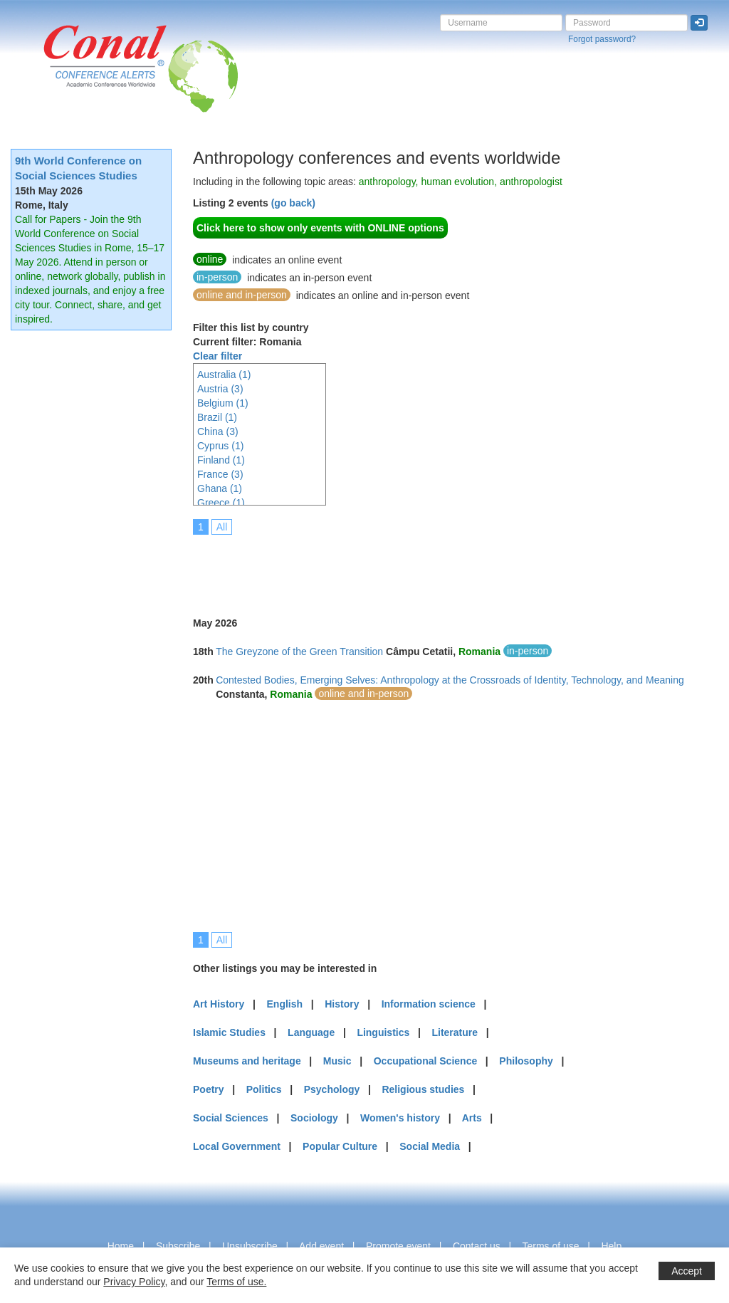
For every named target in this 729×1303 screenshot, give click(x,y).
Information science (429, 1004)
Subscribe (178, 1246)
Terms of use (550, 1246)
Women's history (400, 1118)
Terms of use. (236, 1281)
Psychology (332, 1089)
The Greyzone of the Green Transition (299, 651)
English (285, 1004)
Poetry (208, 1089)
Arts (472, 1118)
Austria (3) (220, 388)
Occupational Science (426, 1061)
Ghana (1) (219, 488)
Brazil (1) (217, 417)
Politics (264, 1089)
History (342, 1004)
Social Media (429, 1146)
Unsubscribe (250, 1246)
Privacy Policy (133, 1281)
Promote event (398, 1246)
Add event (321, 1246)
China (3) (217, 431)
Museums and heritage (247, 1061)
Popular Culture (340, 1146)
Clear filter (217, 356)
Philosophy (525, 1061)
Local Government (236, 1146)
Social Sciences (230, 1118)
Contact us (476, 1246)
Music (337, 1061)
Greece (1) (221, 502)
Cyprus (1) (220, 445)
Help (611, 1246)
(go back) (293, 203)
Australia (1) (224, 374)
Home (120, 1246)
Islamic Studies (229, 1032)
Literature (454, 1032)
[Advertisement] (452, 566)
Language (311, 1032)
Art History (218, 1004)
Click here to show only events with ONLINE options (320, 228)
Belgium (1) (222, 403)
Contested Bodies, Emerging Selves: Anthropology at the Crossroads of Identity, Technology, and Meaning (450, 680)
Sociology (314, 1118)
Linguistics (383, 1032)
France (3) (220, 474)
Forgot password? (602, 39)
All (222, 527)
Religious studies (423, 1089)
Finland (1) (221, 460)
